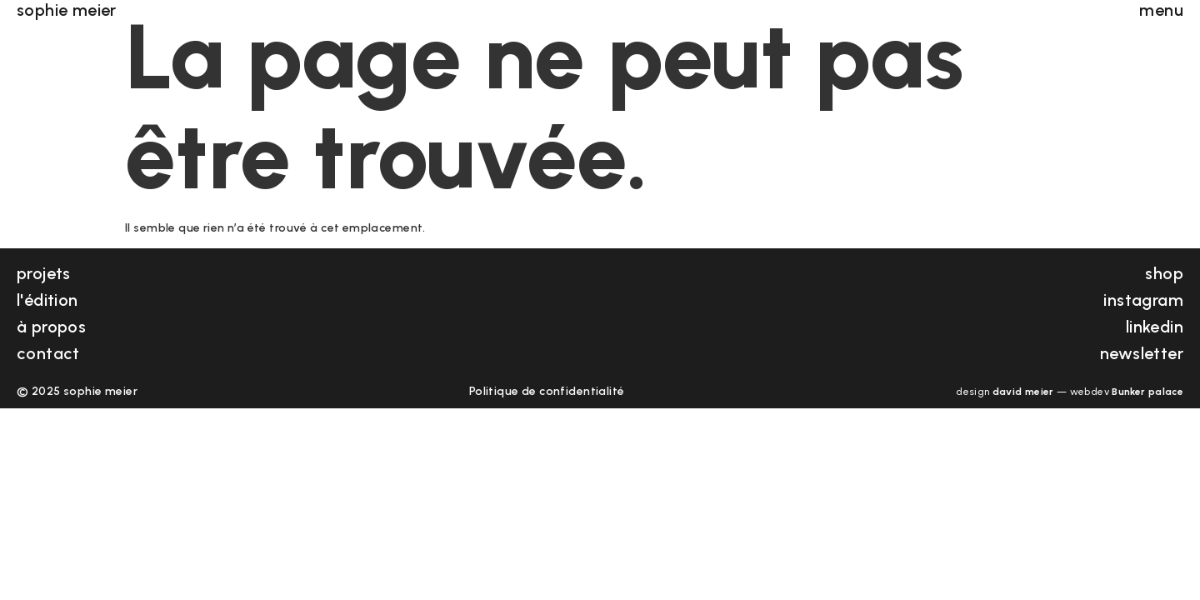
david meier (1023, 392)
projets (44, 273)
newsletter (1141, 353)
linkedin (1154, 327)
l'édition (47, 300)
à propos (51, 327)
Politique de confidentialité (547, 391)
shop (1164, 273)
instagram (1143, 300)
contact (48, 353)
